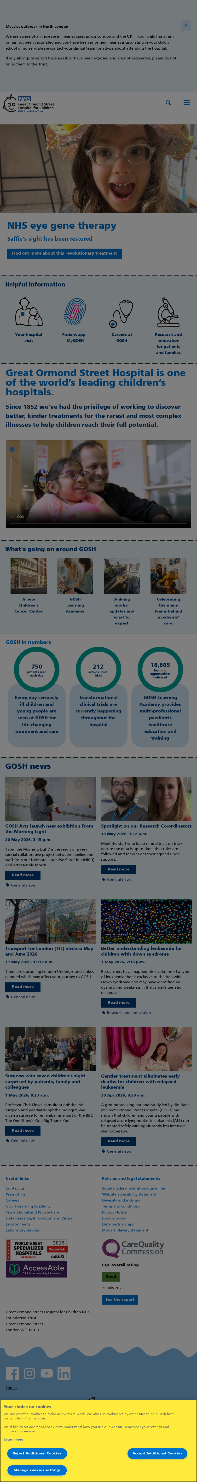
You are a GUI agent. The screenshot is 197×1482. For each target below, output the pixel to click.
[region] (98, 1441)
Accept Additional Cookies (158, 1453)
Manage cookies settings (37, 1470)
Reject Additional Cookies (37, 1453)
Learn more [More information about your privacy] (13, 1439)
